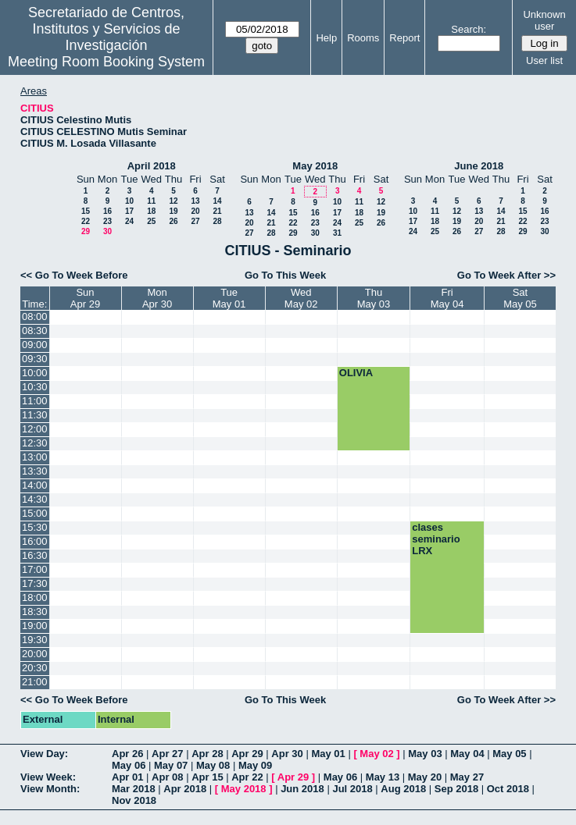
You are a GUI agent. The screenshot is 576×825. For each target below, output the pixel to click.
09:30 (35, 358)
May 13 (382, 777)
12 (173, 201)
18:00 (35, 597)
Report (404, 38)
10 (129, 201)
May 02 (376, 753)
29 (85, 231)
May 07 (171, 765)
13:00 (35, 457)
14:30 (35, 499)
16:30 (35, 555)
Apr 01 (127, 777)
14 (217, 201)
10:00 (35, 373)
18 (151, 211)
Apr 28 (207, 753)
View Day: (44, 753)
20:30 (35, 668)
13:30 (35, 471)
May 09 (255, 765)
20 (195, 211)
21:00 (35, 682)
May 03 (425, 753)
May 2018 (315, 166)
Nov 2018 (134, 800)
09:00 (35, 344)
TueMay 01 (229, 298)
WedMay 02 (301, 298)
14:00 (35, 485)
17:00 (35, 569)
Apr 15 (207, 777)
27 (195, 221)
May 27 (467, 777)
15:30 (35, 527)
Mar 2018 (134, 789)
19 (173, 211)
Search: (468, 29)
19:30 (35, 639)
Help (326, 38)
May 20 (425, 777)
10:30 (35, 387)
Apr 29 (247, 753)
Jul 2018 (352, 789)
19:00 (35, 625)
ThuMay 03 (374, 298)
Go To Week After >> (506, 275)
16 (107, 211)
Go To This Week (285, 275)
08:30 (35, 330)
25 (151, 221)
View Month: (50, 789)
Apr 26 (127, 753)
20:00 (35, 654)
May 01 (328, 753)
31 (337, 233)
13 (195, 201)
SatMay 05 (520, 298)
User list (544, 60)
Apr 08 (167, 777)
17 (129, 211)
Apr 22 (247, 777)
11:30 (35, 415)
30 (107, 231)
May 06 (128, 765)
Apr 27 (167, 753)
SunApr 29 (85, 298)
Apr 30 (286, 753)
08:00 (35, 316)
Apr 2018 (184, 789)
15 (85, 211)
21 (217, 211)
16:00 (35, 541)
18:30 (35, 611)
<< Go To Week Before (74, 275)
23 (107, 221)
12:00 (35, 429)
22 (85, 221)
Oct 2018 (508, 789)
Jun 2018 (302, 789)
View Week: (48, 777)
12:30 (35, 443)
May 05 (509, 753)
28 (217, 221)
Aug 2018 (403, 789)
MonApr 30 (157, 298)
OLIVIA (356, 373)
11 (151, 201)
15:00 (35, 513)
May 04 (467, 753)
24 (129, 221)
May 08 (213, 765)
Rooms (363, 38)
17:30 (35, 583)
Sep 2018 (456, 789)
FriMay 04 (447, 298)
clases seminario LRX (436, 539)
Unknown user (544, 20)
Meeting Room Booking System (106, 61)
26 (173, 221)
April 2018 (151, 166)
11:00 (35, 401)
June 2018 (478, 166)
